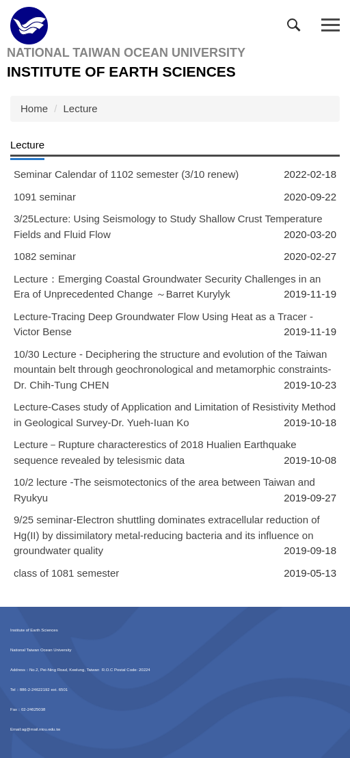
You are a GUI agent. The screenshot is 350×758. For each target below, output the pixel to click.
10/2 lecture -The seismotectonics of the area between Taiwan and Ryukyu (164, 490)
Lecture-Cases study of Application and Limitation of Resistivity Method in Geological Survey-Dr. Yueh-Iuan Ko (175, 414)
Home (34, 108)
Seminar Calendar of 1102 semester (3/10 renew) (126, 174)
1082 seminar (45, 256)
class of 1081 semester (66, 573)
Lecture (81, 108)
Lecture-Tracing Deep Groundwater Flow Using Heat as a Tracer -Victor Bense (163, 324)
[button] (296, 28)
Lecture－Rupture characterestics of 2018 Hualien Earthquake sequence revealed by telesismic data (155, 452)
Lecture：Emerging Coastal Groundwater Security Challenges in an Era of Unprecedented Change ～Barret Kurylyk (167, 286)
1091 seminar (45, 196)
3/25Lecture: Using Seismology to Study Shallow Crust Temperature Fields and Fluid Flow (168, 226)
